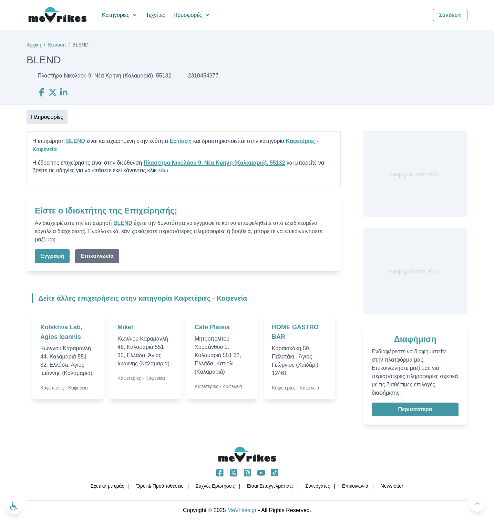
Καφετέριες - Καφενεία (64, 388)
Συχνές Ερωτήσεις (215, 486)
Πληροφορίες (47, 117)
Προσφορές (192, 15)
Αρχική (34, 45)
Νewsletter (392, 486)
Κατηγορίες (119, 15)
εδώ (163, 170)
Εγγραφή (52, 256)
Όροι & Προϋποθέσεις (159, 486)
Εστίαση (56, 45)
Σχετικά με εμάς (107, 486)
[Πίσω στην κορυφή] (477, 503)
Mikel (125, 327)
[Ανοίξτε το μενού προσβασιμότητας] (14, 506)
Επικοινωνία (97, 256)
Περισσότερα (415, 409)
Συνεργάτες (317, 486)
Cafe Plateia (212, 327)
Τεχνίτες (155, 15)
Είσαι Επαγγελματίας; (270, 486)
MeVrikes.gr (242, 510)
